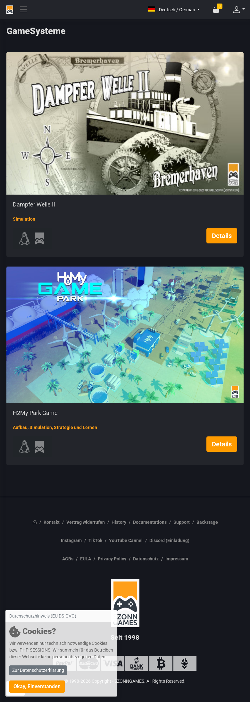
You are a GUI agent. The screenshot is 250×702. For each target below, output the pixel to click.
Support (181, 522)
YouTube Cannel (126, 540)
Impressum (176, 558)
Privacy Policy (112, 558)
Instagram (71, 540)
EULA (85, 558)
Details (222, 236)
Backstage (207, 522)
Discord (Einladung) (169, 540)
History (119, 522)
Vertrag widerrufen (85, 522)
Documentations (150, 522)
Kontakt (52, 522)
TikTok (95, 540)
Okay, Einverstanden (37, 686)
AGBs (67, 558)
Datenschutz (146, 558)
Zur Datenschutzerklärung (38, 670)
